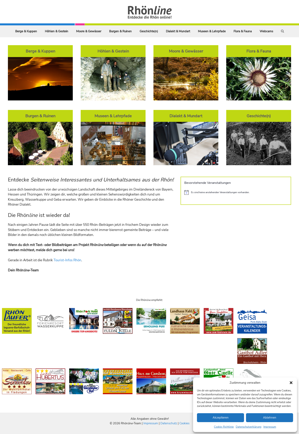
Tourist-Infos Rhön (67, 260)
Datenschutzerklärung (248, 427)
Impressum (269, 427)
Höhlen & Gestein (56, 31)
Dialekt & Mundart (178, 31)
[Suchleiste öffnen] (282, 31)
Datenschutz (168, 423)
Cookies (184, 423)
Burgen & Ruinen (120, 31)
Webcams (266, 31)
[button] (291, 383)
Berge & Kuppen (26, 31)
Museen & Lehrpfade (212, 31)
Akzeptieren (221, 418)
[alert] (235, 192)
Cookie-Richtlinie (224, 427)
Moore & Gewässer (88, 31)
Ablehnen (269, 418)
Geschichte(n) (149, 31)
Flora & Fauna (243, 31)
